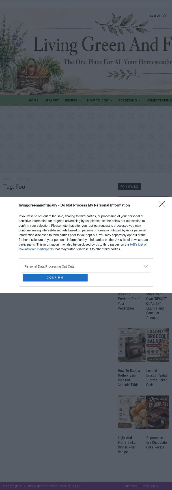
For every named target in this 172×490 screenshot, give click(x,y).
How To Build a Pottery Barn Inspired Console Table (129, 377)
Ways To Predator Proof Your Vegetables (129, 301)
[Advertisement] (86, 139)
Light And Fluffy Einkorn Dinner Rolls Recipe (128, 444)
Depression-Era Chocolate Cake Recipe (156, 442)
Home (7, 179)
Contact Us (130, 486)
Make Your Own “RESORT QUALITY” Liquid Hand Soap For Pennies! (156, 306)
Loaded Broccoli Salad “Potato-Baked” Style (157, 377)
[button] (86, 15)
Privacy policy (149, 486)
